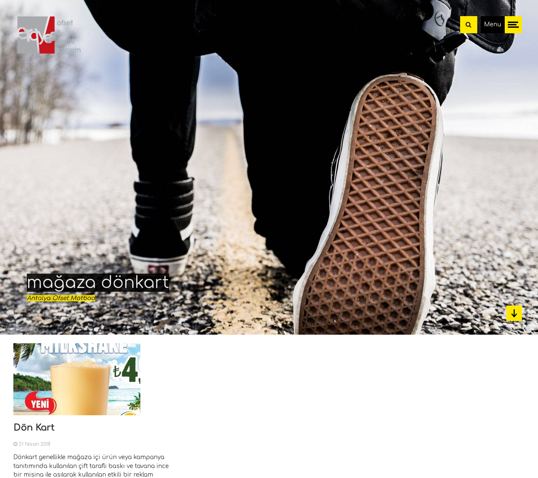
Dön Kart (33, 428)
